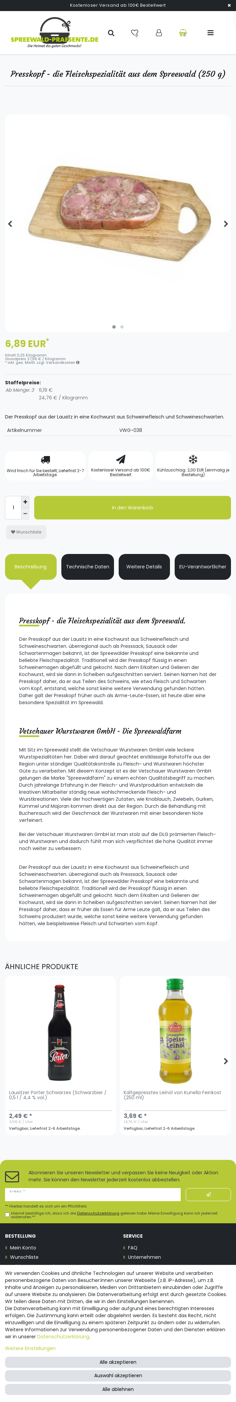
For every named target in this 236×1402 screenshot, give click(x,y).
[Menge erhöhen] (25, 502)
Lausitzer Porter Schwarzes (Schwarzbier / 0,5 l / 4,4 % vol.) (58, 1095)
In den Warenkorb (132, 507)
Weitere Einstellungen (30, 1348)
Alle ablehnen (118, 1389)
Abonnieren (208, 1195)
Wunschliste (26, 532)
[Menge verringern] (25, 514)
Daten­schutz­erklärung (63, 1336)
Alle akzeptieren (118, 1362)
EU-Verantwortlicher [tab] (202, 566)
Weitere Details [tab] (144, 566)
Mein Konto (23, 1247)
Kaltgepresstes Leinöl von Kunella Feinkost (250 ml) (172, 1095)
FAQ (132, 1247)
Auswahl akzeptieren (118, 1375)
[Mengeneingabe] (13, 507)
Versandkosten (62, 362)
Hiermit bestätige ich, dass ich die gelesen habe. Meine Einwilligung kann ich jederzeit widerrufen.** (114, 1215)
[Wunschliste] (135, 32)
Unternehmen (144, 1257)
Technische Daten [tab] (87, 566)
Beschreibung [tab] (31, 566)
